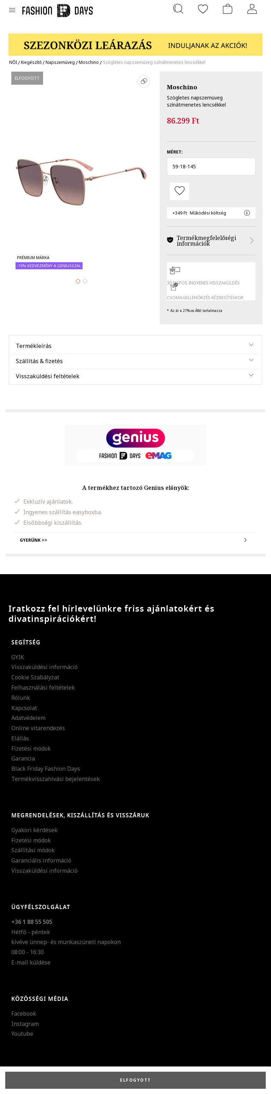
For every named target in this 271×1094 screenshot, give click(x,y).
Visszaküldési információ (44, 667)
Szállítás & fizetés (39, 361)
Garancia (23, 758)
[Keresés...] (178, 9)
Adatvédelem (28, 718)
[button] (211, 166)
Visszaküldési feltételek (47, 376)
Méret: (175, 152)
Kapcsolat (24, 708)
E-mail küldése (30, 962)
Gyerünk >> (135, 540)
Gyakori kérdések (34, 830)
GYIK (17, 657)
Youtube (22, 1034)
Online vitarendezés (38, 728)
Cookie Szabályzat (35, 677)
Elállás (20, 738)
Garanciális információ (41, 860)
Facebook (23, 1013)
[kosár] (227, 9)
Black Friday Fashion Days (45, 769)
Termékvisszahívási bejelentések (55, 779)
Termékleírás (34, 346)
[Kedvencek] (203, 9)
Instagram (25, 1024)
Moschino (182, 87)
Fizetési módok (31, 748)
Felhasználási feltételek (43, 687)
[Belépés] (252, 9)
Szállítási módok (33, 850)
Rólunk (20, 698)
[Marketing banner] (135, 41)
